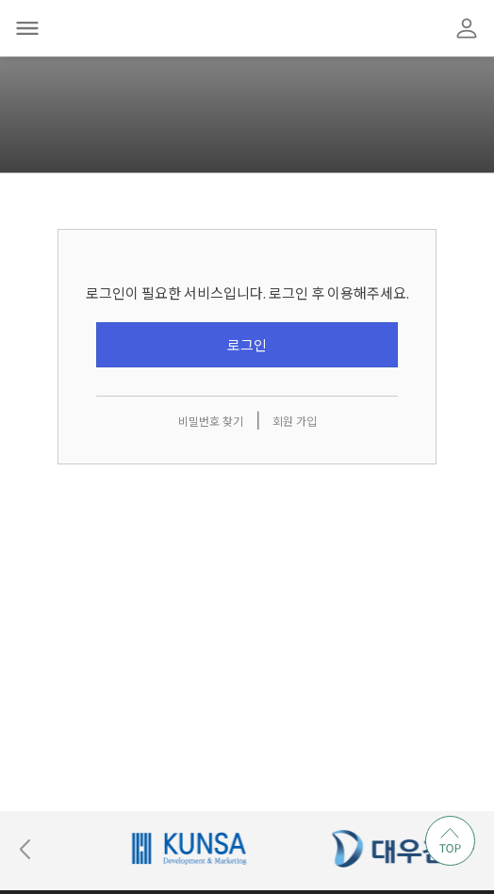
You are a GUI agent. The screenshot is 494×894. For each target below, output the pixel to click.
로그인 (247, 345)
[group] (236, 849)
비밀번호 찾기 (210, 421)
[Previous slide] (25, 849)
